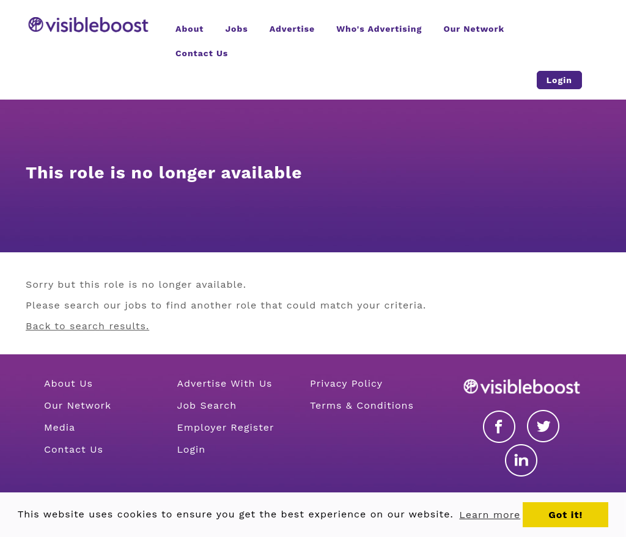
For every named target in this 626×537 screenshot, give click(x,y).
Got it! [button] (565, 515)
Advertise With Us (225, 383)
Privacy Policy (346, 383)
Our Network (77, 405)
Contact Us (73, 449)
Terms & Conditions (362, 405)
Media (59, 427)
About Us (68, 383)
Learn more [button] (489, 515)
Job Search (207, 405)
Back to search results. (87, 326)
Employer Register (225, 427)
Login (191, 449)
